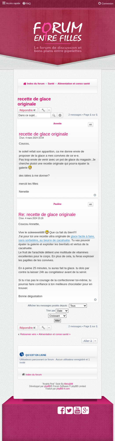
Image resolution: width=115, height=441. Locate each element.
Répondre (26, 110)
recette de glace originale (34, 101)
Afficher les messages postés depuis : (57, 306)
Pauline (58, 204)
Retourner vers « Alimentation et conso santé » (45, 334)
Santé (51, 83)
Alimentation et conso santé (74, 83)
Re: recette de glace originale (47, 214)
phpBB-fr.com (63, 388)
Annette (57, 123)
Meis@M (68, 384)
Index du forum (34, 83)
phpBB (47, 386)
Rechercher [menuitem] (92, 89)
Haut (95, 195)
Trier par (57, 311)
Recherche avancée (60, 115)
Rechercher (54, 115)
